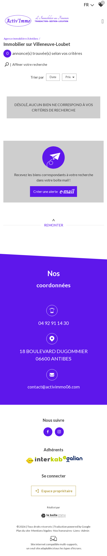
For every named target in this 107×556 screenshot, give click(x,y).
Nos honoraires (62, 530)
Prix (70, 77)
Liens (76, 530)
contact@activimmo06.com (54, 387)
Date (53, 77)
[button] (25, 64)
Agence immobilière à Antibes (21, 38)
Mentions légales (41, 530)
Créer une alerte (53, 191)
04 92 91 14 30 (53, 323)
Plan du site (23, 530)
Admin (85, 530)
